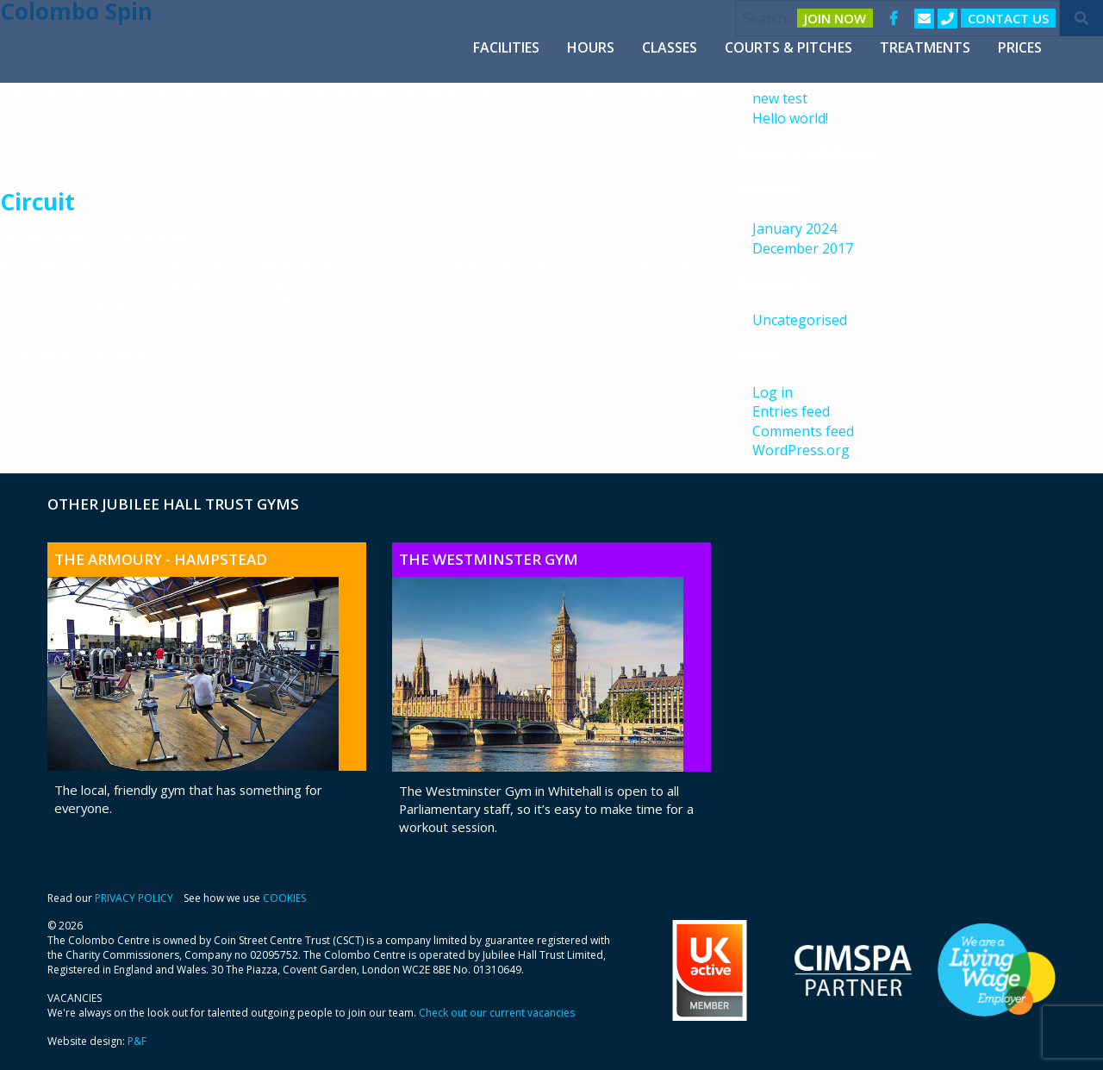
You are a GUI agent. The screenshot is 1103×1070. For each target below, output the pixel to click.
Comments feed (803, 431)
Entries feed (791, 411)
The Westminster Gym (488, 559)
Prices (1020, 47)
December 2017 (802, 248)
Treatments (925, 47)
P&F (137, 1041)
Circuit (37, 201)
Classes (669, 47)
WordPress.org (801, 450)
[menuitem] (506, 47)
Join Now (835, 18)
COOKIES (284, 898)
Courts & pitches (788, 47)
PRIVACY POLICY (134, 898)
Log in (772, 392)
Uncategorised (799, 319)
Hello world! (790, 118)
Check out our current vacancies (497, 1012)
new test (779, 98)
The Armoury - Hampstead (160, 559)
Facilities (506, 47)
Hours (590, 47)
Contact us (1008, 18)
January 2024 (794, 228)
